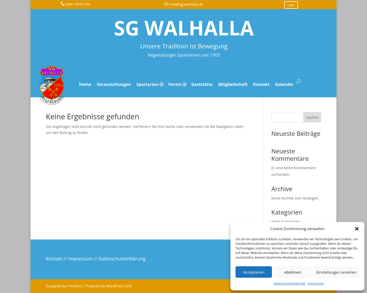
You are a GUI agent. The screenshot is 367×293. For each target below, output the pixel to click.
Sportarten (147, 84)
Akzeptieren (253, 272)
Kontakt (261, 84)
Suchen (312, 117)
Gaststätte (202, 84)
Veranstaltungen (114, 84)
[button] (356, 228)
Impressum (316, 283)
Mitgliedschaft (232, 84)
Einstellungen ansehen (336, 272)
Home (85, 84)
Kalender (284, 84)
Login (291, 5)
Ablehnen (292, 272)
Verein (174, 84)
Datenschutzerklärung (289, 283)
